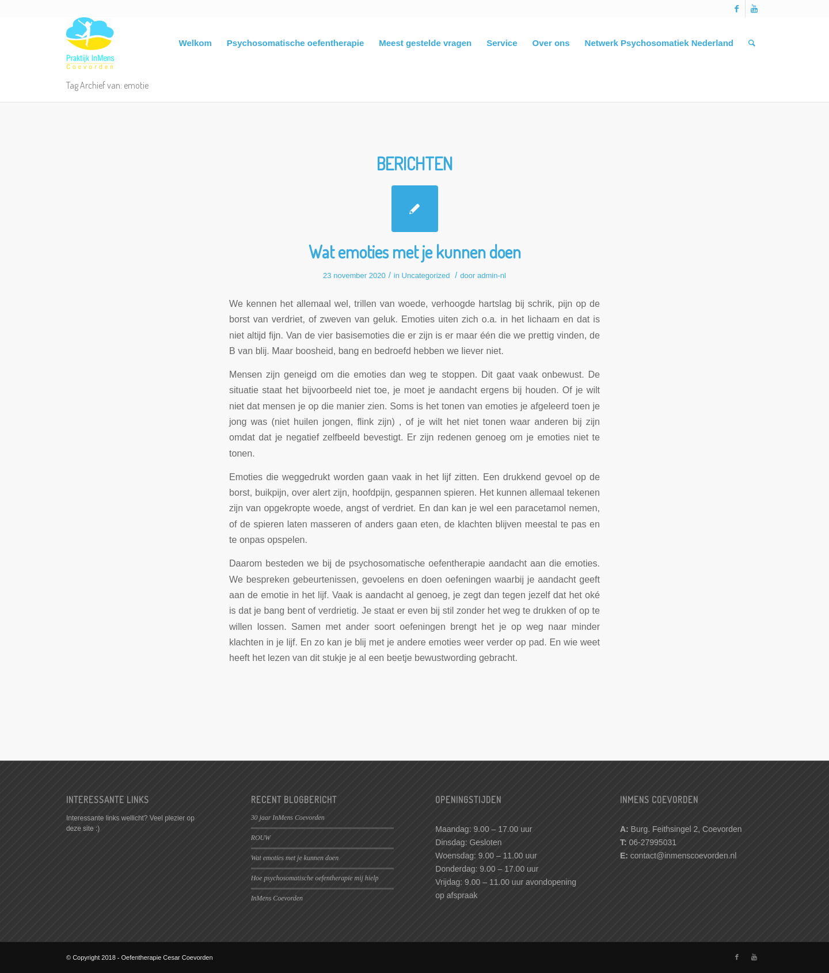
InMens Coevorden (277, 898)
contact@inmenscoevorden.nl (683, 855)
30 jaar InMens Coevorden (288, 818)
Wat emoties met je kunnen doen (415, 252)
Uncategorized (426, 275)
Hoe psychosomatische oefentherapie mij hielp (315, 878)
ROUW (261, 838)
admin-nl (491, 275)
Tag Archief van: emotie (107, 85)
